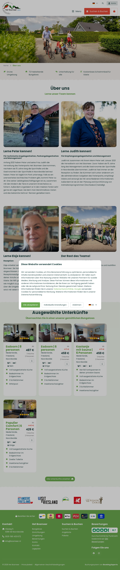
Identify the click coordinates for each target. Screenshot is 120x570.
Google (77, 289)
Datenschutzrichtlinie (63, 289)
